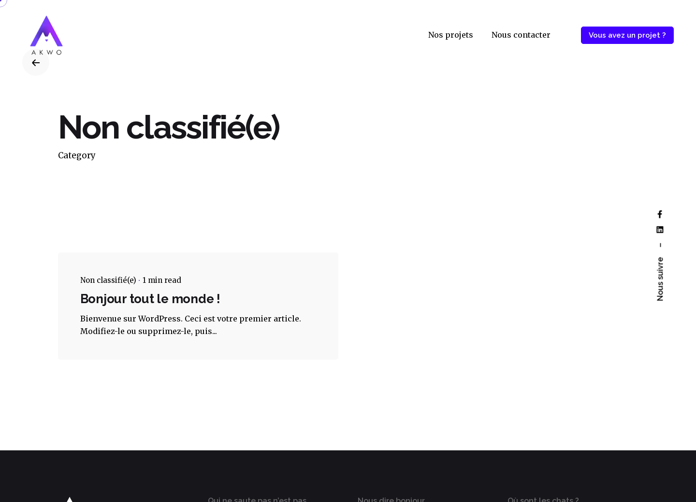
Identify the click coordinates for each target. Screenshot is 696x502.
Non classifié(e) (108, 280)
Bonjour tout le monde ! (150, 299)
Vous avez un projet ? (627, 35)
